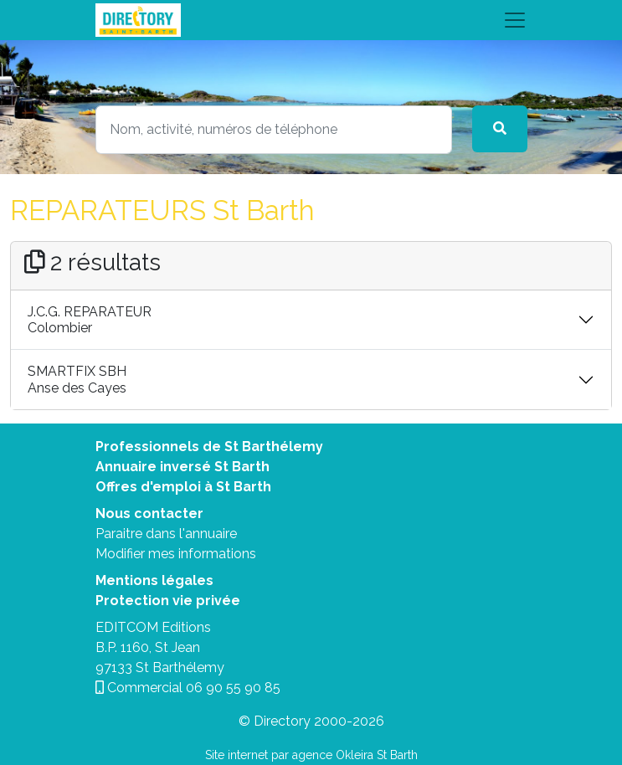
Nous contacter (149, 513)
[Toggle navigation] (311, 20)
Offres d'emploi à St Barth (183, 487)
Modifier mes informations (175, 554)
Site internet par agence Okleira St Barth (311, 755)
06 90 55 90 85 (233, 688)
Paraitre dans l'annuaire (166, 534)
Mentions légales (154, 580)
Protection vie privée (167, 600)
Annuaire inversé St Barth (182, 467)
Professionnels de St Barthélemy (209, 446)
